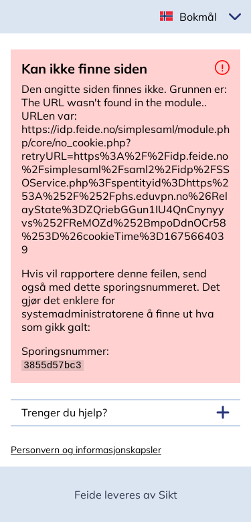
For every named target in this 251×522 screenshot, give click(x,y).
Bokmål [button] (198, 16)
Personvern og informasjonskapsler (86, 449)
